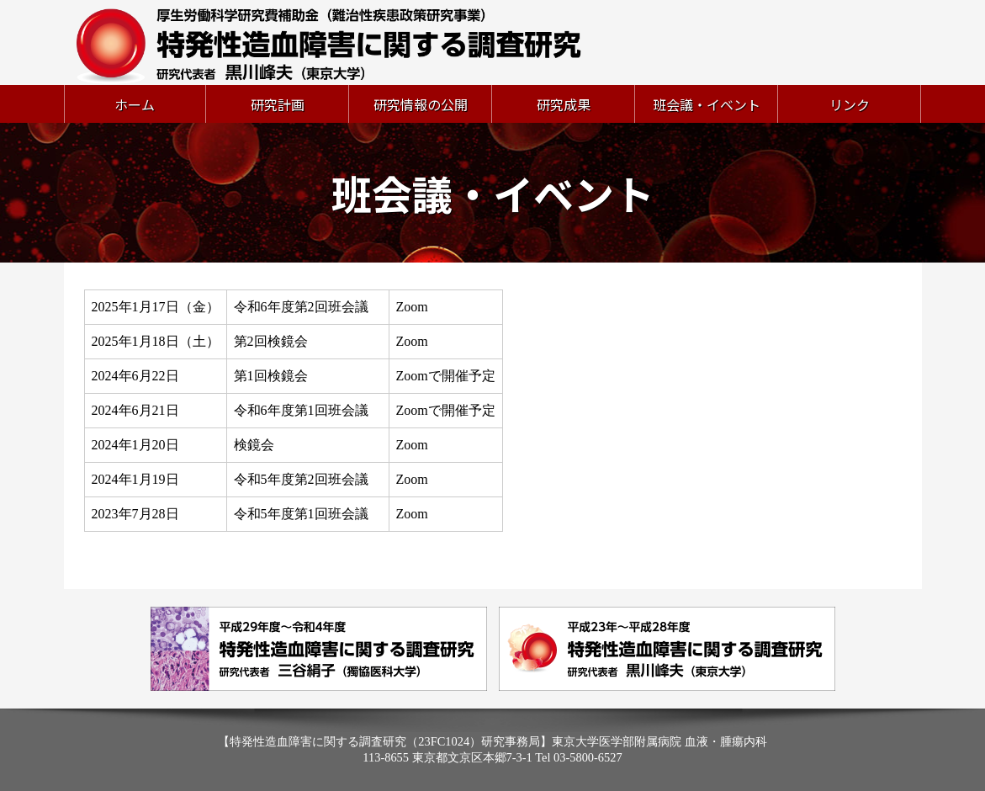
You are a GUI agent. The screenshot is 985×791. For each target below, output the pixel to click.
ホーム (134, 104)
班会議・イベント (706, 104)
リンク (849, 104)
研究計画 (278, 104)
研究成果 (563, 104)
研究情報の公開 (420, 104)
